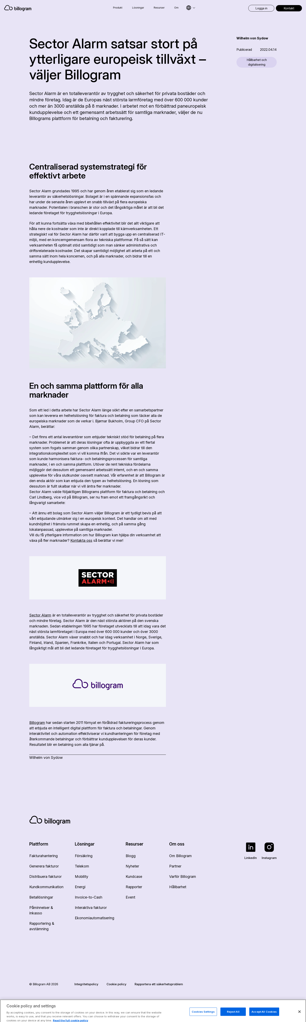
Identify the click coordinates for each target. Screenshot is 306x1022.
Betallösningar (41, 897)
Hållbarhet (177, 887)
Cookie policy (116, 984)
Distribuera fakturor (45, 876)
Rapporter (134, 887)
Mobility (81, 876)
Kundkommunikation (46, 887)
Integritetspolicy (86, 984)
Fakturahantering (43, 856)
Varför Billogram (182, 876)
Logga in (261, 8)
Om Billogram (180, 856)
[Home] (46, 8)
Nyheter (132, 866)
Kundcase (134, 876)
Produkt (117, 7)
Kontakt (289, 8)
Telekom (82, 866)
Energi (80, 887)
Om (176, 7)
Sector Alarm (40, 615)
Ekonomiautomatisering (94, 918)
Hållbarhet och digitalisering (257, 62)
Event (130, 897)
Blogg (131, 856)
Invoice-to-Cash (88, 897)
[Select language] (191, 8)
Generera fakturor (44, 866)
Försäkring (84, 856)
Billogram (37, 722)
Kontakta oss (81, 540)
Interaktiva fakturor (91, 907)
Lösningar (138, 7)
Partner (175, 866)
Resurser (159, 7)
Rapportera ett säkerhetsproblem (159, 984)
